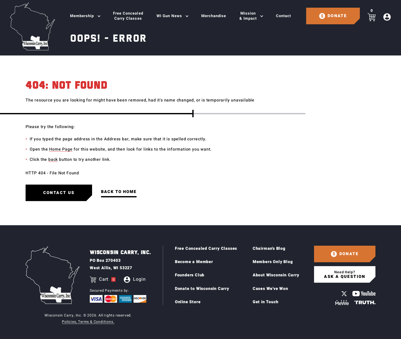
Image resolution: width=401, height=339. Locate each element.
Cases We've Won (270, 288)
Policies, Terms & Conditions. (88, 321)
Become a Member (194, 262)
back (53, 159)
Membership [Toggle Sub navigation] (82, 16)
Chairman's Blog (269, 248)
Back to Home (119, 192)
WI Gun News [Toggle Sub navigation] (169, 16)
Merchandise (213, 16)
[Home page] (32, 26)
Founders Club (189, 275)
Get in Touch (266, 302)
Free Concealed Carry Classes (128, 15)
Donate (337, 16)
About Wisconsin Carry (276, 275)
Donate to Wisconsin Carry (202, 288)
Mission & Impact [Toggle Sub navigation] (248, 15)
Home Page (60, 149)
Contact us (59, 193)
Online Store (188, 302)
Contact (283, 16)
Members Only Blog (273, 262)
